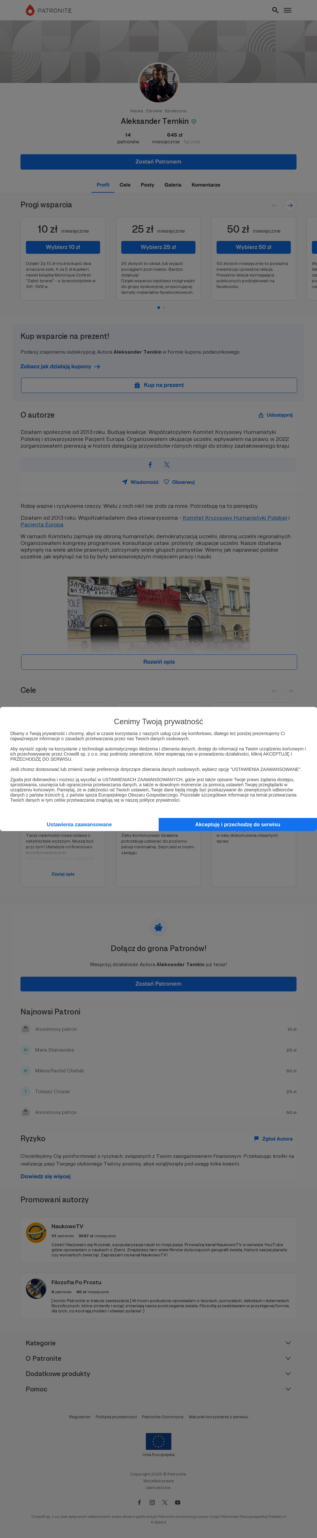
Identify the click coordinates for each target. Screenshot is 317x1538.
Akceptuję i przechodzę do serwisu (237, 824)
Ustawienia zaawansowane (79, 824)
